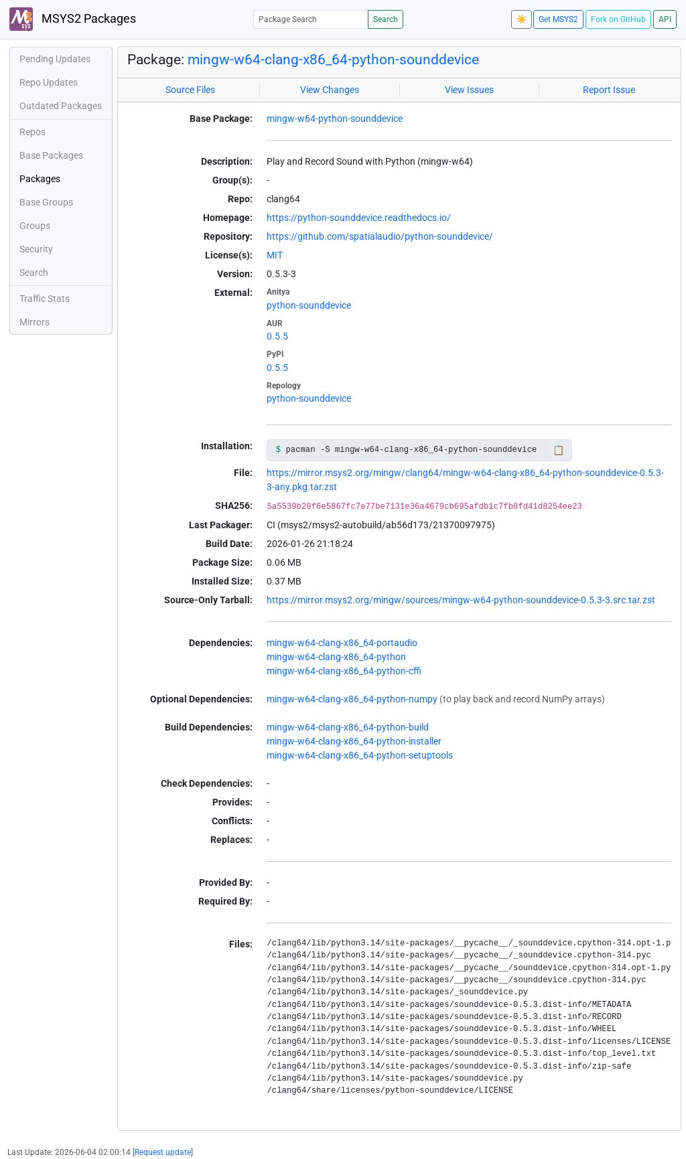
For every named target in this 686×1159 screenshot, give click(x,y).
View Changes (329, 89)
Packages (39, 178)
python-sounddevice (309, 305)
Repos (32, 132)
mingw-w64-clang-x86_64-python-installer (354, 741)
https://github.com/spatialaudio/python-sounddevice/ (380, 236)
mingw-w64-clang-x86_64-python (336, 656)
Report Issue (609, 89)
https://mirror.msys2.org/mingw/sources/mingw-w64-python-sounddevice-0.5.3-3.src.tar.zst (461, 600)
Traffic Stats (44, 298)
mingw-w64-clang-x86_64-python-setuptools (360, 755)
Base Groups (46, 202)
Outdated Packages (60, 105)
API (665, 19)
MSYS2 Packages (72, 19)
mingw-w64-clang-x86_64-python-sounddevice (333, 60)
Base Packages (51, 155)
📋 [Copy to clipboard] (558, 450)
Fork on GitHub (618, 19)
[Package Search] (310, 19)
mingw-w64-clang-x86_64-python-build (348, 727)
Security (36, 249)
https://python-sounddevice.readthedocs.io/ (359, 217)
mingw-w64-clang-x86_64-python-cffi (344, 671)
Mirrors (34, 322)
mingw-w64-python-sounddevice (335, 118)
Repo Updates (48, 82)
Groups (34, 225)
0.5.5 (277, 336)
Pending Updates (54, 59)
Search (385, 19)
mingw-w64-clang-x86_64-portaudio (342, 642)
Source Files (190, 89)
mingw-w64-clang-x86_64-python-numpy (352, 699)
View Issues (469, 89)
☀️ (522, 19)
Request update (163, 1152)
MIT (275, 255)
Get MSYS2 (558, 19)
